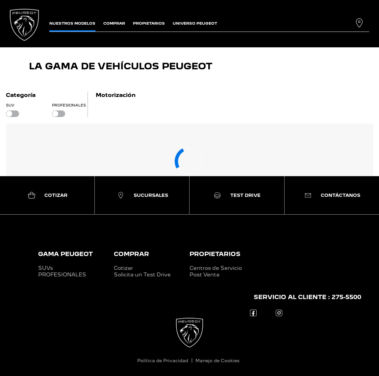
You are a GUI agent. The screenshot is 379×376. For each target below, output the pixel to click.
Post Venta (204, 274)
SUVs (45, 268)
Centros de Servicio (216, 268)
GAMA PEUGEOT (65, 253)
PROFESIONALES (62, 274)
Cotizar (123, 268)
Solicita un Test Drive (142, 274)
